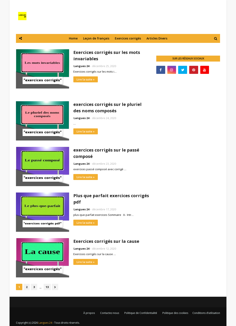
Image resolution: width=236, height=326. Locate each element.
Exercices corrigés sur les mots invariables (106, 55)
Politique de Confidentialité (140, 313)
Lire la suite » (86, 79)
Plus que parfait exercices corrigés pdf (111, 199)
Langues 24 (81, 66)
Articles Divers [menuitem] (156, 38)
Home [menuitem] (73, 38)
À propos (89, 313)
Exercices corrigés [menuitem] (128, 38)
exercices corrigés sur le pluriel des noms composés (107, 107)
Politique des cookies (175, 313)
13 (47, 287)
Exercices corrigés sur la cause (106, 241)
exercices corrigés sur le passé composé (106, 153)
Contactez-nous (109, 313)
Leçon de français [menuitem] (96, 38)
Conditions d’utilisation (206, 313)
